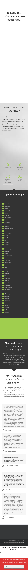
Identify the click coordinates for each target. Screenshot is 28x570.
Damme (6, 231)
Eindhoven (7, 217)
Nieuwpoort (8, 255)
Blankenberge (8, 228)
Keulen (6, 220)
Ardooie (6, 298)
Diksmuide (7, 233)
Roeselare (7, 265)
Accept (7, 566)
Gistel (6, 235)
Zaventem (7, 204)
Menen (6, 251)
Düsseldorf (7, 222)
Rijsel (6, 208)
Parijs (6, 213)
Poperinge (7, 262)
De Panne (7, 310)
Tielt (5, 267)
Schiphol (7, 215)
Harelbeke (7, 238)
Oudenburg (7, 260)
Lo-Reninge (8, 249)
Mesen (6, 253)
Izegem (6, 242)
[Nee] (26, 564)
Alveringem (8, 294)
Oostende (7, 210)
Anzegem (7, 296)
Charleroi (7, 206)
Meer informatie (18, 566)
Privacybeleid (20, 542)
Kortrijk (6, 244)
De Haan (7, 307)
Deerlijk (6, 312)
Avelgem (7, 300)
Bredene (7, 305)
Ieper (6, 240)
